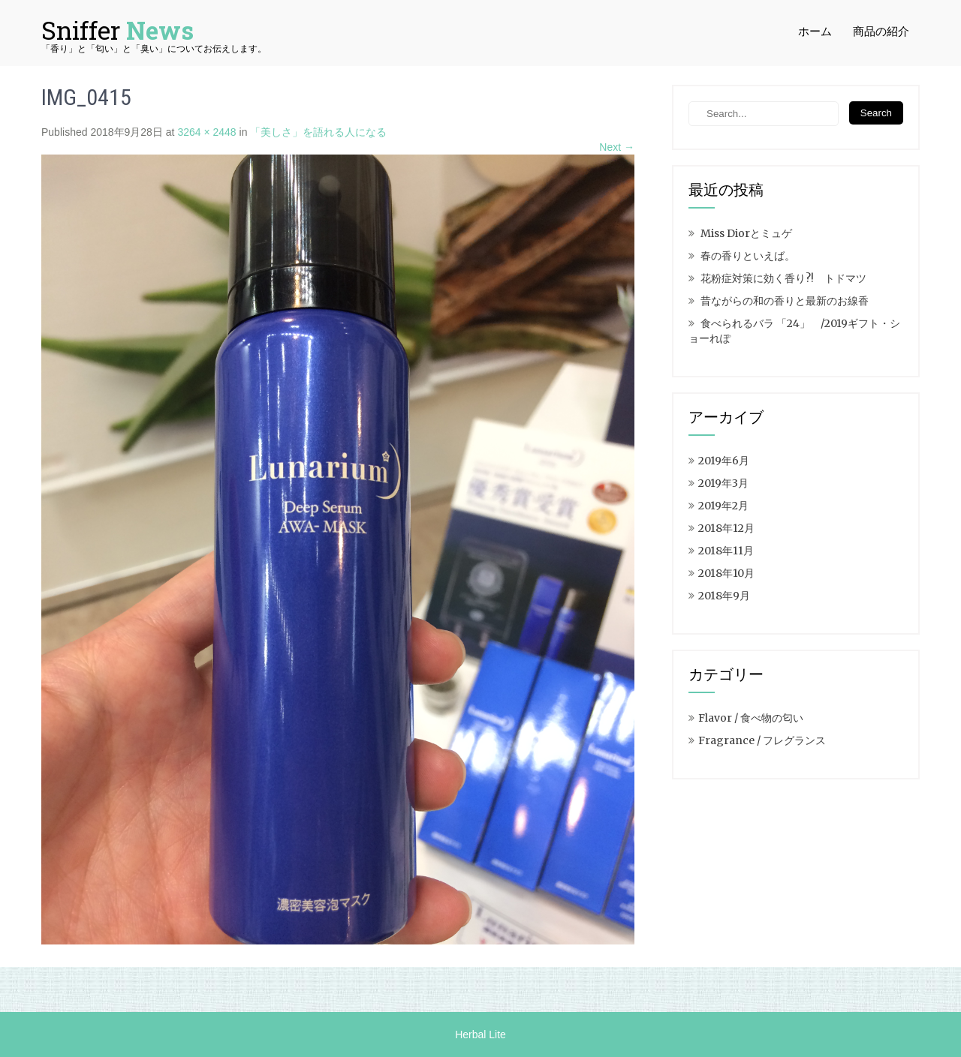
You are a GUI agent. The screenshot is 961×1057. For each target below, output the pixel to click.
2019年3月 (723, 483)
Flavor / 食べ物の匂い (750, 718)
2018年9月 (724, 595)
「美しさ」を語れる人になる (318, 132)
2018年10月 (726, 573)
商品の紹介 (881, 31)
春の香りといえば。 (747, 256)
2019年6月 (723, 460)
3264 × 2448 (206, 132)
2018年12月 (726, 528)
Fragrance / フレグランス (762, 740)
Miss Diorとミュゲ (746, 233)
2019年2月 (723, 505)
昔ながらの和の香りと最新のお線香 (784, 301)
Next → (616, 147)
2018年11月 (726, 550)
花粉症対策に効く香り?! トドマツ (783, 278)
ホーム (815, 31)
